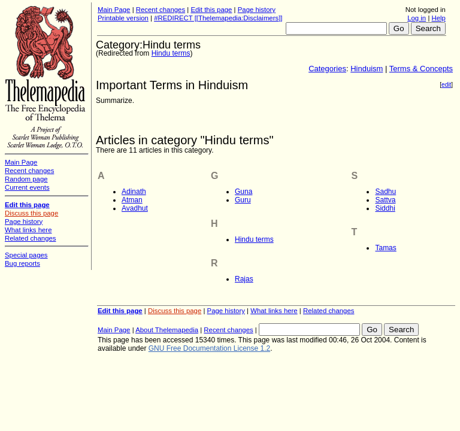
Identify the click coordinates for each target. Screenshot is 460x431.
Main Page (114, 9)
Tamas (385, 248)
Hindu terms (171, 53)
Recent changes (160, 9)
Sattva (385, 200)
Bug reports (22, 263)
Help (439, 18)
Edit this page (211, 9)
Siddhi (385, 208)
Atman (132, 200)
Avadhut (135, 208)
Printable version (123, 18)
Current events (27, 187)
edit (446, 84)
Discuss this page (174, 310)
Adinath (134, 191)
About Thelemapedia (166, 329)
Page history (257, 9)
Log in (416, 18)
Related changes (329, 310)
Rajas (244, 279)
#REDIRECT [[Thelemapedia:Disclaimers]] (218, 18)
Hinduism (366, 68)
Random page (26, 179)
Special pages (26, 255)
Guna (243, 191)
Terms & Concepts (421, 68)
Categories (327, 68)
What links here (274, 310)
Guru (243, 200)
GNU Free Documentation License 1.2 (209, 348)
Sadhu (385, 191)
